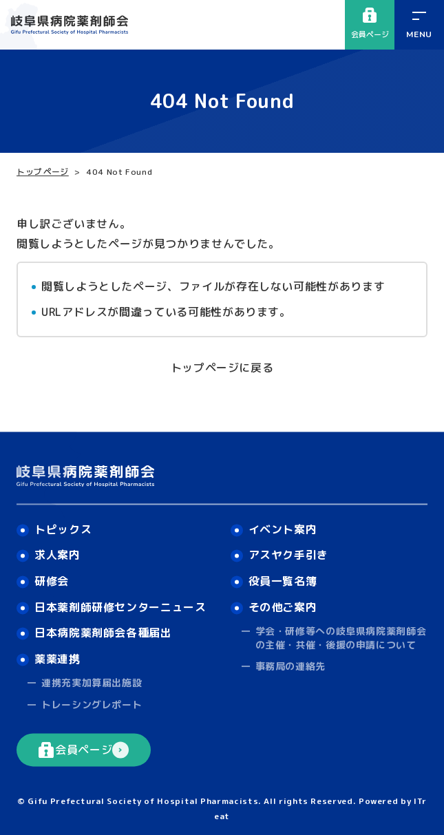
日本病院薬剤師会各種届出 (103, 632)
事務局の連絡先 (290, 666)
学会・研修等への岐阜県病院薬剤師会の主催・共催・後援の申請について (341, 637)
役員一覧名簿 (283, 581)
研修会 (51, 581)
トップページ (43, 172)
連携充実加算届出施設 (91, 683)
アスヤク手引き (288, 555)
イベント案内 (283, 529)
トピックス (63, 529)
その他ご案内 (283, 607)
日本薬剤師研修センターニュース (120, 607)
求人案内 (57, 555)
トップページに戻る (222, 367)
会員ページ (370, 24)
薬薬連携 (57, 658)
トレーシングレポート (91, 704)
